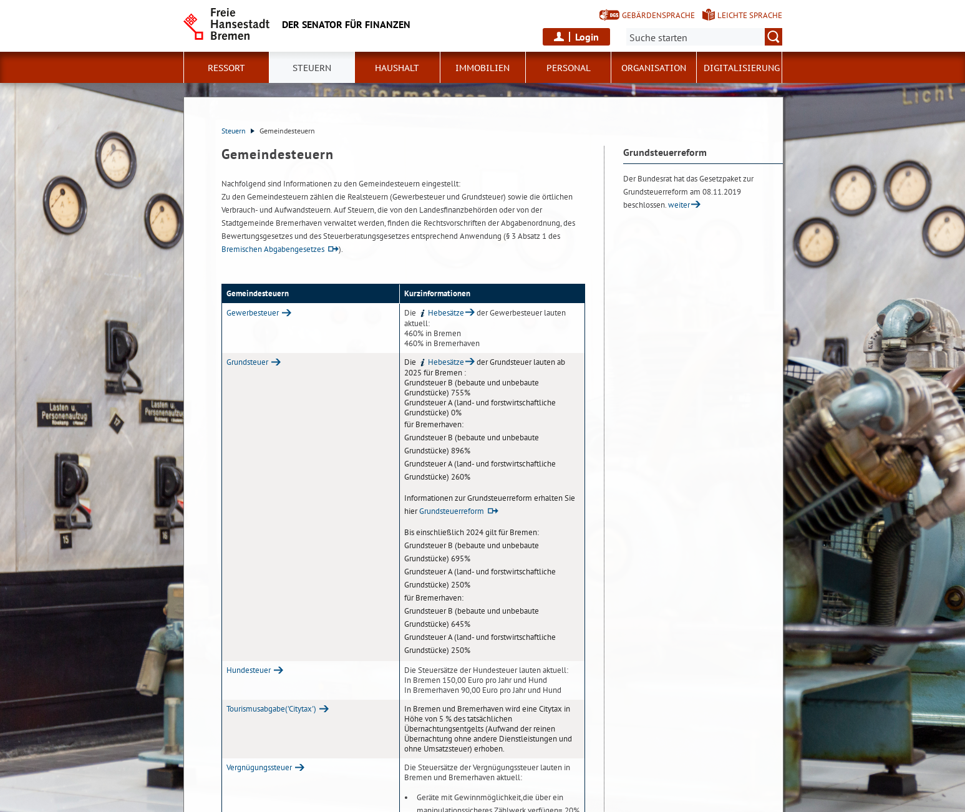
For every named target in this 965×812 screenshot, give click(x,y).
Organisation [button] (653, 68)
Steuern (238, 130)
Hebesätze (441, 312)
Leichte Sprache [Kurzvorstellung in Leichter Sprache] (749, 15)
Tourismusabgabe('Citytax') (271, 708)
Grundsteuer (247, 362)
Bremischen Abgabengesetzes (272, 249)
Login (587, 37)
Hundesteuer (248, 670)
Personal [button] (568, 68)
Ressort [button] (226, 68)
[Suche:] (704, 37)
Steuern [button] (312, 68)
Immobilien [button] (482, 68)
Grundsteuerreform (451, 511)
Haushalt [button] (397, 68)
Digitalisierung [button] (742, 68)
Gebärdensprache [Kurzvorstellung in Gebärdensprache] (658, 15)
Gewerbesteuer (252, 312)
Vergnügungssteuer (259, 767)
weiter (679, 205)
